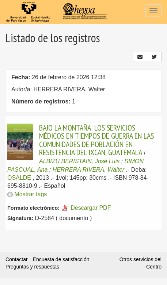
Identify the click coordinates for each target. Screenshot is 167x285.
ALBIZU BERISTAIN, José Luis (79, 161)
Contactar (16, 259)
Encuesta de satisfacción (61, 259)
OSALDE (19, 178)
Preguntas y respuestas (32, 267)
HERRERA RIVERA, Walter (88, 170)
